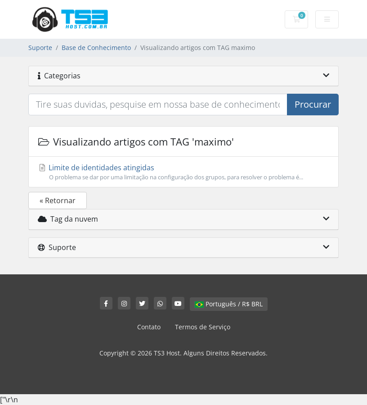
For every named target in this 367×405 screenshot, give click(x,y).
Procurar (313, 104)
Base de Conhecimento (96, 47)
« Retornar (58, 200)
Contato (149, 327)
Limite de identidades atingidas (183, 172)
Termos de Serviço (202, 327)
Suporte (40, 47)
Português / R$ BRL (229, 304)
